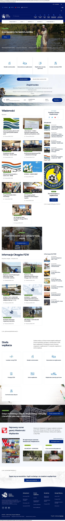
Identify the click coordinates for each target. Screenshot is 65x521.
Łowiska (35, 497)
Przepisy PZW (47, 504)
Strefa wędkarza (50, 21)
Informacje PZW (26, 496)
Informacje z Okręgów (25, 500)
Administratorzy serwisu (31, 516)
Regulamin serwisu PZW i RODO (18, 516)
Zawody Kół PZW (26, 505)
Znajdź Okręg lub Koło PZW (39, 79)
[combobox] (30, 100)
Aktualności (4, 114)
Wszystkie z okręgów (6, 258)
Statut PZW (57, 496)
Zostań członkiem (37, 504)
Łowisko (7, 99)
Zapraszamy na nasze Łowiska (8, 47)
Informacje (30, 21)
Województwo (31, 99)
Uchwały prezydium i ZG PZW (59, 503)
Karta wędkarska (36, 507)
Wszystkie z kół (14, 258)
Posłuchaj (53, 200)
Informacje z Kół (26, 503)
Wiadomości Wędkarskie (21, 47)
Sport (21, 21)
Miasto (46, 99)
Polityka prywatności (6, 516)
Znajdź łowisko (24, 79)
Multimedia (39, 21)
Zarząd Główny (12, 21)
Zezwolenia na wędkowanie (36, 501)
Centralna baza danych (47, 501)
